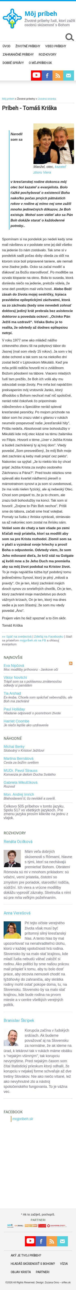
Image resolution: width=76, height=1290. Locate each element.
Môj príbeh (41, 13)
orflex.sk (66, 1282)
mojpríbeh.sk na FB (33, 640)
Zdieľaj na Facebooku (48, 636)
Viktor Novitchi (15, 678)
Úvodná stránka (47, 98)
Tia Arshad (12, 693)
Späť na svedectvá (19, 636)
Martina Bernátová (18, 759)
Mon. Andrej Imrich (19, 794)
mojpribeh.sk (22, 1119)
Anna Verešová (17, 913)
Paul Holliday (14, 709)
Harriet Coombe (16, 721)
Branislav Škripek (19, 1020)
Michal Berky (14, 747)
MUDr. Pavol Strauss (20, 771)
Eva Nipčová (14, 666)
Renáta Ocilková (18, 841)
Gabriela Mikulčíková (20, 782)
